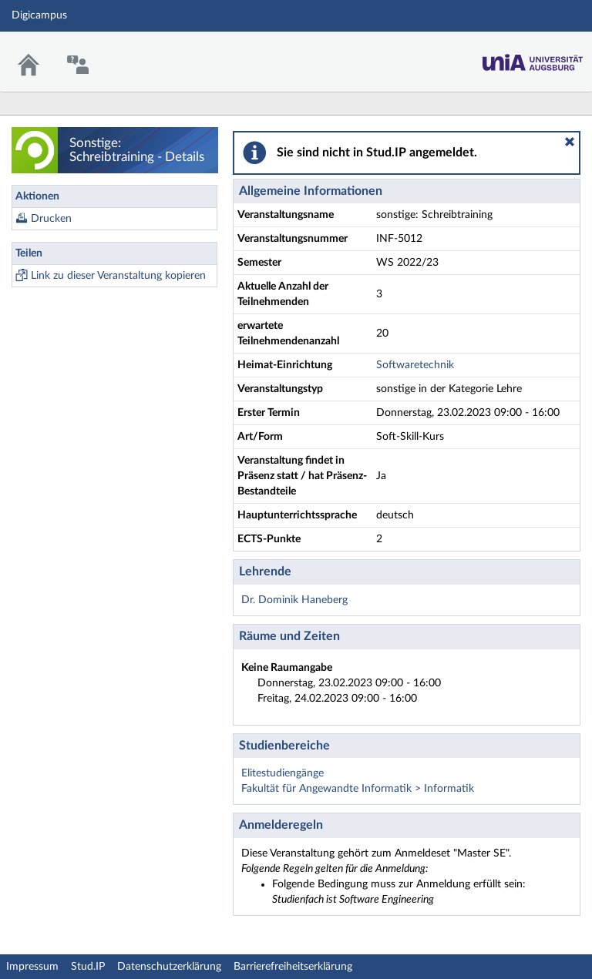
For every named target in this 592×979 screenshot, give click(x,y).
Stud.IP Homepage (533, 58)
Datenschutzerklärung (169, 966)
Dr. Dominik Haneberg (294, 600)
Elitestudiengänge (282, 773)
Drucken (51, 218)
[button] (569, 142)
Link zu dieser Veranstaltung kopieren (118, 275)
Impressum (32, 966)
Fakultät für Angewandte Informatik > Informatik (357, 788)
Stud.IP (88, 966)
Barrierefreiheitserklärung (293, 966)
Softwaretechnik (415, 365)
